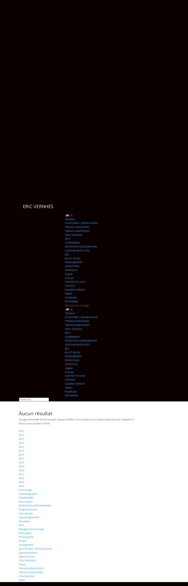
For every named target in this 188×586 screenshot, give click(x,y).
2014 (21, 446)
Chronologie (25, 489)
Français (69, 278)
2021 (21, 474)
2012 (21, 438)
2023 (21, 482)
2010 (21, 431)
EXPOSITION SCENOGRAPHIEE (81, 246)
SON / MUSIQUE (73, 234)
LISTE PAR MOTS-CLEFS (77, 250)
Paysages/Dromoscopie (31, 529)
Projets (22, 540)
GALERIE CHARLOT (75, 289)
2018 (21, 462)
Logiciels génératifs (29, 517)
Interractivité (25, 513)
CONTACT (70, 285)
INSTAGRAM (71, 301)
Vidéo (22, 580)
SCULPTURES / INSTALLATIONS (81, 223)
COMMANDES (72, 242)
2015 (21, 450)
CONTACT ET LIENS (75, 281)
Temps (22, 564)
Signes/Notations (28, 552)
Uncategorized (26, 576)
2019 (21, 466)
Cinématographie (28, 493)
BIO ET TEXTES (72, 258)
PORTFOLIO (71, 270)
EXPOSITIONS (72, 266)
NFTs (67, 238)
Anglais (69, 274)
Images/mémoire (28, 509)
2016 (21, 454)
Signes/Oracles (27, 556)
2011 (21, 435)
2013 (21, 442)
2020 (21, 470)
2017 (21, 458)
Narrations (24, 521)
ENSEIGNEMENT (73, 262)
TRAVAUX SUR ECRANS (77, 227)
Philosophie (25, 533)
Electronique (25, 501)
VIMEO (68, 293)
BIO (67, 254)
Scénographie (26, 544)
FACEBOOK (71, 297)
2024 (21, 486)
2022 (21, 478)
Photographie (26, 536)
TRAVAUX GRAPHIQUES (77, 230)
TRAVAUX (70, 219)
